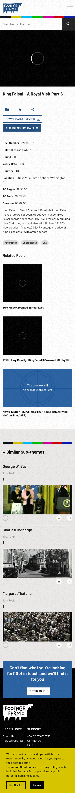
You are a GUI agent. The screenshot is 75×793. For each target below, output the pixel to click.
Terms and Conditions (20, 767)
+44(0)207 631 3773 (38, 736)
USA (45, 242)
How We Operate (13, 740)
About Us (8, 736)
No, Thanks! (16, 785)
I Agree (37, 785)
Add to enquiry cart (20, 128)
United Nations (30, 242)
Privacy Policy (49, 767)
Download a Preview (21, 119)
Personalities (11, 242)
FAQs (30, 745)
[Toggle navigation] (70, 8)
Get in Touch (38, 691)
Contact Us (34, 740)
